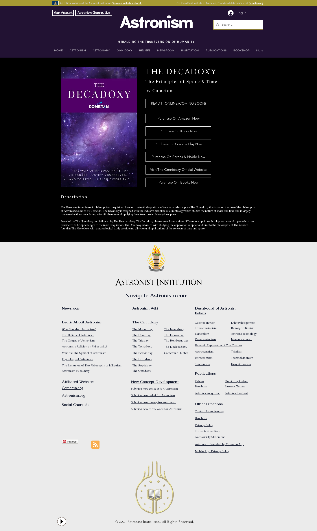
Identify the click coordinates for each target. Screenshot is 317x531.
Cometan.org (256, 3)
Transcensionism (206, 328)
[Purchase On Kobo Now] (178, 131)
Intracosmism (203, 358)
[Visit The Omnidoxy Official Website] (178, 169)
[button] (241, 50)
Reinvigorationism (242, 328)
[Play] (61, 521)
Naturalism (202, 334)
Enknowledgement (243, 323)
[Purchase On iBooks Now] (178, 182)
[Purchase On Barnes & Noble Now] (178, 157)
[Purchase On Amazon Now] (178, 118)
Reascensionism (205, 339)
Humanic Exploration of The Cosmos (218, 345)
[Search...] (238, 24)
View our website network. (127, 3)
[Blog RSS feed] (95, 445)
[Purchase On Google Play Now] (178, 144)
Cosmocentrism (205, 323)
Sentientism (202, 364)
